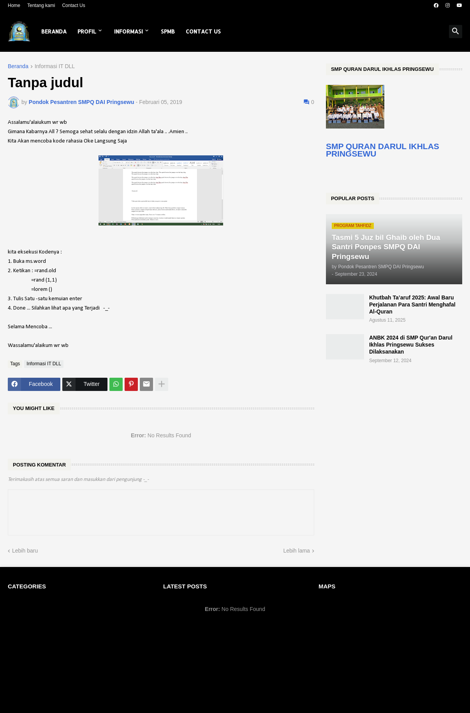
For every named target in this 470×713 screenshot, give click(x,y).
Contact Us (73, 5)
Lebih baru (25, 551)
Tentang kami (41, 5)
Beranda (54, 31)
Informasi (128, 31)
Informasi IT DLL (55, 66)
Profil (86, 31)
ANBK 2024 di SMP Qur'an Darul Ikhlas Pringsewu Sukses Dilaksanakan (410, 344)
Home (14, 5)
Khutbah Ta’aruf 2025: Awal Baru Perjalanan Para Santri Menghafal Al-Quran (412, 304)
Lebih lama (296, 551)
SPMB (168, 31)
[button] (455, 31)
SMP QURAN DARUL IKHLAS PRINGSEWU (382, 150)
